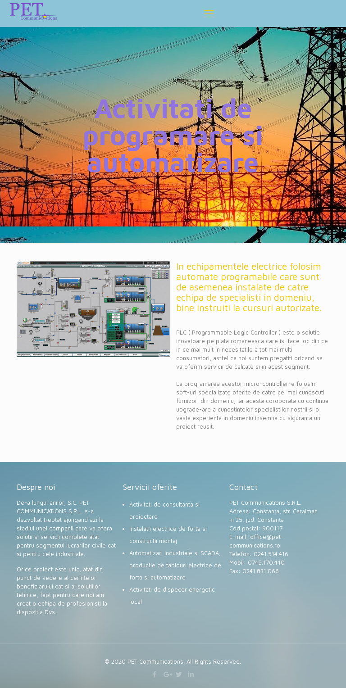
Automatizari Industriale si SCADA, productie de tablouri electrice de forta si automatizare (175, 565)
